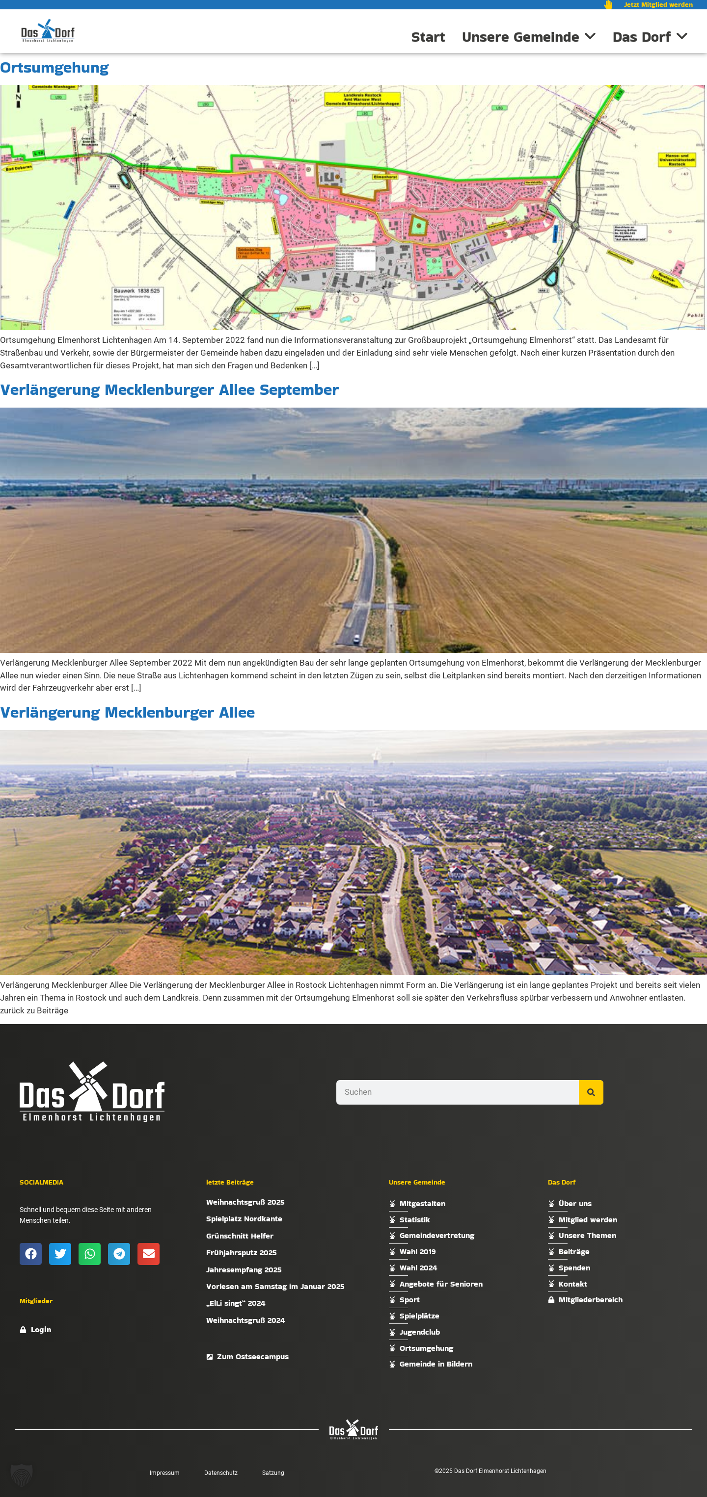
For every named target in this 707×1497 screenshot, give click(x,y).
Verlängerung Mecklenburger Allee (127, 712)
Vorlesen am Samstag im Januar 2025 (275, 1286)
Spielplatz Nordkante (244, 1218)
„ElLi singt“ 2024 (236, 1303)
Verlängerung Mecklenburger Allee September (169, 389)
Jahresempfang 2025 (244, 1269)
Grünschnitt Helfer (239, 1235)
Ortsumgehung (54, 67)
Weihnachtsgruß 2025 (245, 1202)
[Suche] (591, 1092)
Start (428, 37)
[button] (31, 1254)
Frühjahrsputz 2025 (241, 1252)
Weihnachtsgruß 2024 (245, 1320)
